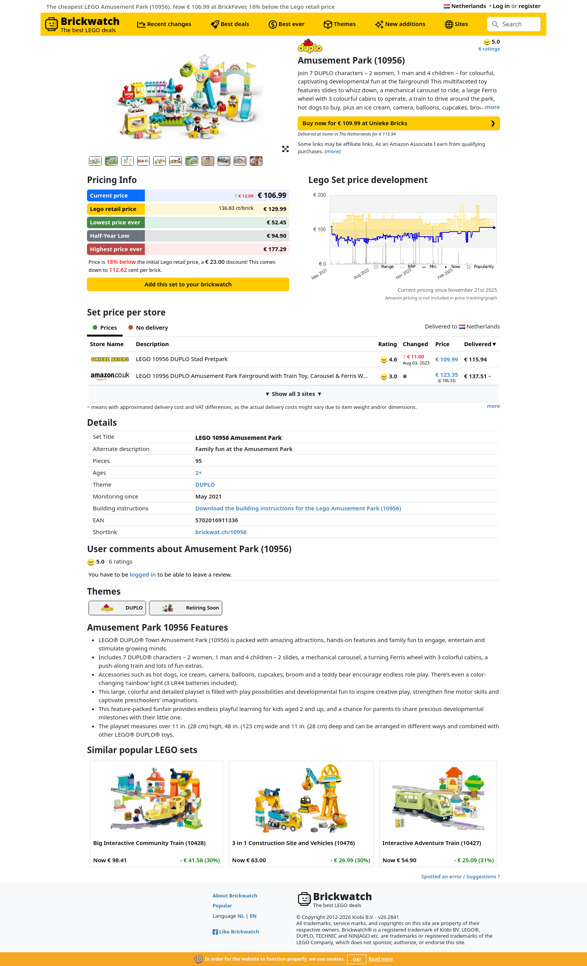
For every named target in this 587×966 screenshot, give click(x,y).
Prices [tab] (105, 327)
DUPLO (205, 484)
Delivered (477, 344)
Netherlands (465, 6)
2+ (198, 472)
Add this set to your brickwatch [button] (188, 284)
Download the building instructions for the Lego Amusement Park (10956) (298, 508)
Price (442, 344)
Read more (381, 959)
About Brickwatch (235, 895)
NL (241, 915)
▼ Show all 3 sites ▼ (294, 393)
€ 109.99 (446, 359)
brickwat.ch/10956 (221, 532)
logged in (143, 574)
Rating (387, 344)
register (530, 6)
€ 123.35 (446, 374)
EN (253, 915)
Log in (501, 6)
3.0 (388, 376)
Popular (222, 905)
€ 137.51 (475, 376)
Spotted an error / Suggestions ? (460, 876)
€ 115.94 (475, 359)
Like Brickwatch (236, 931)
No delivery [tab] (148, 327)
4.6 (388, 359)
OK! (357, 959)
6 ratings (489, 48)
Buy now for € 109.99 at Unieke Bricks (399, 123)
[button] (285, 148)
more (492, 107)
